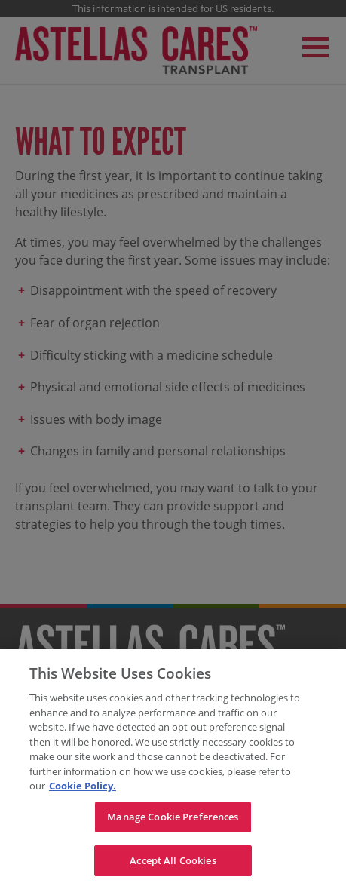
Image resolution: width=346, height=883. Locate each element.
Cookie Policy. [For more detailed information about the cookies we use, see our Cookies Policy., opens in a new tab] (82, 789)
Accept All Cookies (173, 863)
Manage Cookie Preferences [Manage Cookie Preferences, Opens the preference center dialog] (172, 819)
